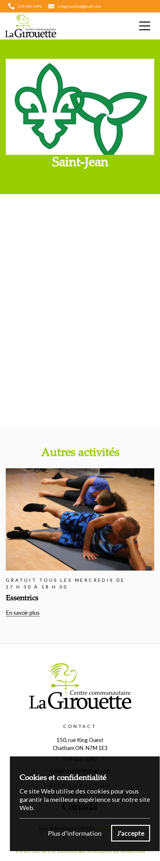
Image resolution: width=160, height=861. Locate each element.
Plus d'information (75, 833)
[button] (144, 26)
